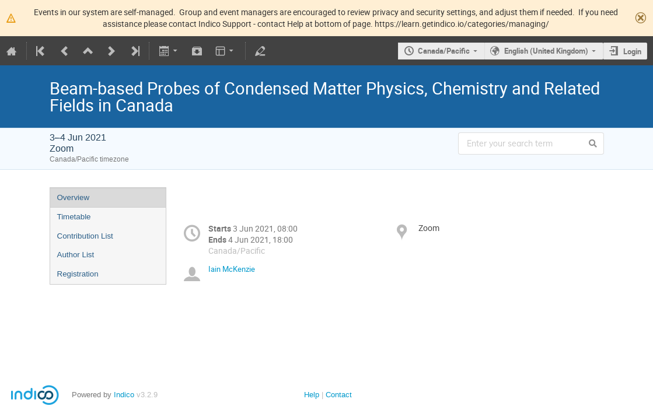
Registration (78, 274)
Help (311, 395)
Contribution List (85, 236)
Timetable (74, 216)
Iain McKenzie (231, 269)
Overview (73, 197)
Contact (339, 395)
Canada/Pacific (444, 51)
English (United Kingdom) (546, 51)
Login (632, 51)
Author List (76, 254)
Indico (124, 395)
